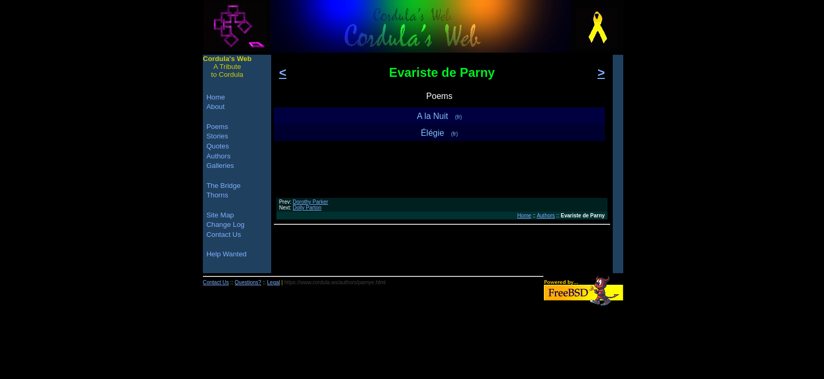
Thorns (217, 195)
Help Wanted (227, 254)
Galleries (220, 165)
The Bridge (224, 186)
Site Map (220, 215)
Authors (545, 215)
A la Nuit (439, 116)
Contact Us (224, 234)
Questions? (248, 282)
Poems (217, 127)
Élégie (439, 132)
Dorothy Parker (310, 202)
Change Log (226, 224)
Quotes (218, 146)
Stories (217, 136)
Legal (273, 282)
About (216, 107)
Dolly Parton (307, 208)
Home (524, 215)
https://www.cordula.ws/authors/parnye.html (335, 282)
